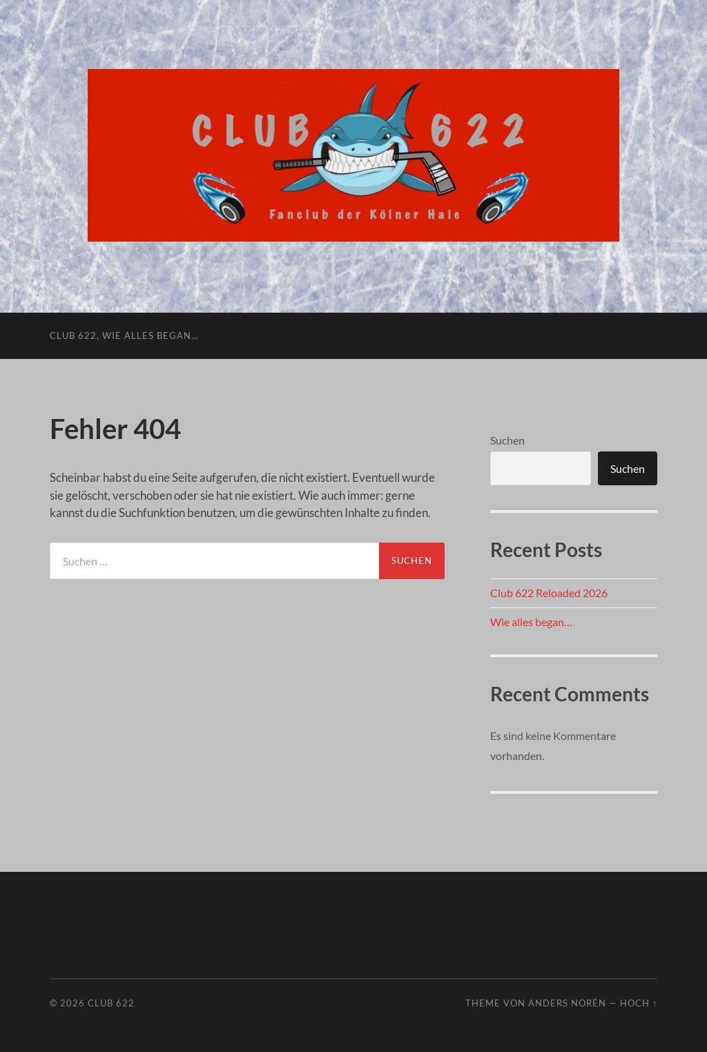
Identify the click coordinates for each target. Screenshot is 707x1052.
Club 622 (111, 1003)
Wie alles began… (531, 621)
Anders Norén (567, 1003)
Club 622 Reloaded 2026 (549, 592)
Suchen (507, 440)
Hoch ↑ (638, 1003)
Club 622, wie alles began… (124, 335)
